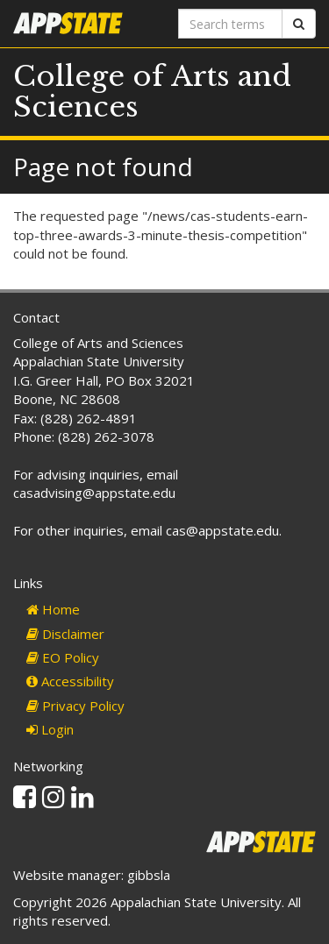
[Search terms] (230, 24)
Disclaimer (65, 633)
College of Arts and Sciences (152, 91)
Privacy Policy (75, 705)
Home (53, 609)
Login (50, 729)
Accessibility (70, 681)
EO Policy (62, 657)
